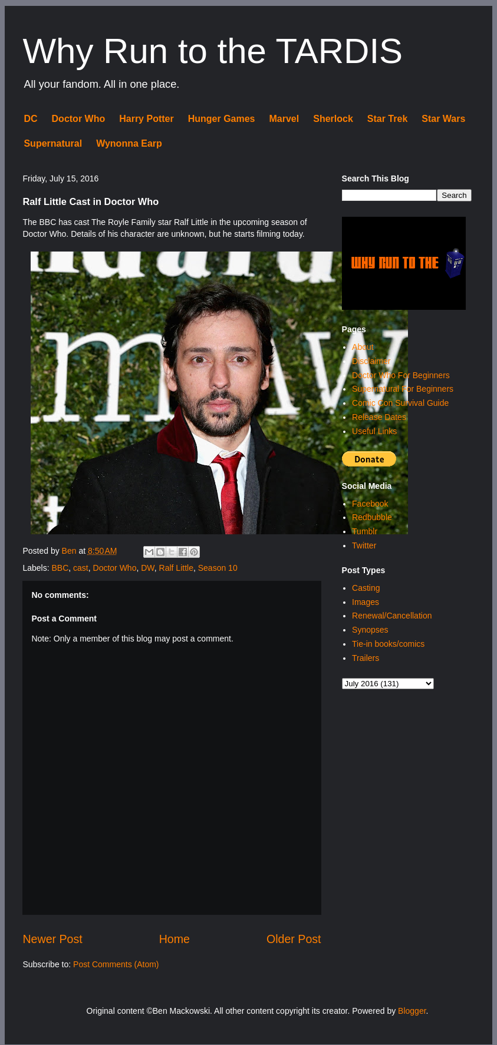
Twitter (364, 545)
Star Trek (387, 119)
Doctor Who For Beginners (401, 375)
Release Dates (379, 417)
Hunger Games (221, 119)
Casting (366, 588)
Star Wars (443, 119)
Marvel (284, 119)
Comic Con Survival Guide (400, 403)
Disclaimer (371, 361)
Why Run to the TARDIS (212, 51)
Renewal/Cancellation (392, 615)
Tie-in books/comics (388, 644)
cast (80, 568)
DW (147, 568)
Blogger (412, 1011)
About (363, 347)
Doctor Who (79, 119)
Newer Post (52, 938)
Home (174, 938)
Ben (70, 550)
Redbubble (372, 517)
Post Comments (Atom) (116, 964)
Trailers (365, 658)
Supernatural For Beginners (402, 388)
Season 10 (218, 568)
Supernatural (53, 143)
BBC (59, 568)
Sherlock (333, 119)
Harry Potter (146, 119)
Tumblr (364, 531)
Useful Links (374, 431)
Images (365, 602)
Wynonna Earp (129, 143)
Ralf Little (176, 568)
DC (30, 119)
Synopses (370, 629)
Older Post (293, 938)
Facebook (370, 503)
